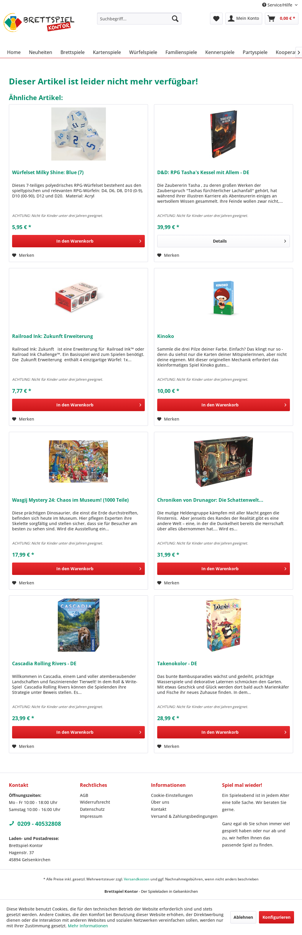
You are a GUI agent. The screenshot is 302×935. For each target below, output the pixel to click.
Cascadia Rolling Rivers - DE (44, 664)
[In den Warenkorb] (78, 241)
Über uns (160, 802)
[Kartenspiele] (107, 52)
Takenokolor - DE (177, 664)
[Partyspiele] (255, 52)
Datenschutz (92, 809)
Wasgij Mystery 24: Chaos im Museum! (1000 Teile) (70, 500)
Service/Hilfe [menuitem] (277, 5)
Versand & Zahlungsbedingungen (184, 816)
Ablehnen (243, 917)
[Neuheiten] (40, 52)
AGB (84, 795)
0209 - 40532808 (35, 824)
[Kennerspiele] (220, 52)
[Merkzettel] (216, 18)
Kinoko (165, 336)
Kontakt (158, 809)
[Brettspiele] (72, 52)
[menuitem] (139, 18)
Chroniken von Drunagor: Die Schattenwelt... (210, 500)
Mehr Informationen (88, 926)
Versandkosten (137, 879)
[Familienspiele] (181, 52)
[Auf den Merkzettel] (23, 255)
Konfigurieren (276, 917)
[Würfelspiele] (143, 52)
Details (249, 240)
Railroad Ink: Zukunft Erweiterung (52, 336)
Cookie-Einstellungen (172, 795)
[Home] (14, 52)
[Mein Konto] (243, 18)
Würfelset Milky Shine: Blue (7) (47, 172)
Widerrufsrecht (95, 802)
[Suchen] (175, 18)
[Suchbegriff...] (139, 18)
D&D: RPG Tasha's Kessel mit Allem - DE (203, 172)
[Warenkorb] (281, 18)
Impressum (91, 816)
